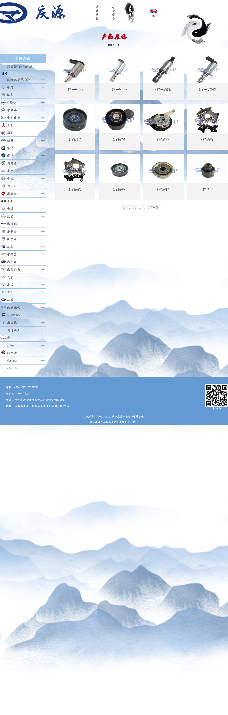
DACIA (11, 186)
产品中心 (130, 12)
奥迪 (10, 171)
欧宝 (10, 216)
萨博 (10, 155)
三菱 (10, 125)
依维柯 (12, 224)
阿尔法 (12, 353)
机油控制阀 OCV (18, 80)
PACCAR (12, 368)
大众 (10, 247)
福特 (10, 140)
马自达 (12, 322)
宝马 (10, 148)
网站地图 (133, 422)
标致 (10, 95)
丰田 (10, 285)
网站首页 (97, 12)
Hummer (12, 360)
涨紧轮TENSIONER (19, 67)
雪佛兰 (12, 254)
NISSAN (12, 102)
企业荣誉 (114, 12)
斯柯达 (12, 163)
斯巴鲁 (12, 262)
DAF (10, 292)
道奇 (5, 73)
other (10, 345)
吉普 (10, 201)
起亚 (10, 300)
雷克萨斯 (14, 118)
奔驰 (10, 87)
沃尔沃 (12, 239)
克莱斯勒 (14, 269)
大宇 (10, 277)
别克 (10, 133)
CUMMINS (13, 315)
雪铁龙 (12, 110)
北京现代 (14, 307)
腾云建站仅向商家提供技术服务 (108, 422)
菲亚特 (12, 193)
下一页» (154, 257)
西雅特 (12, 231)
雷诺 (10, 209)
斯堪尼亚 (14, 330)
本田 (10, 178)
